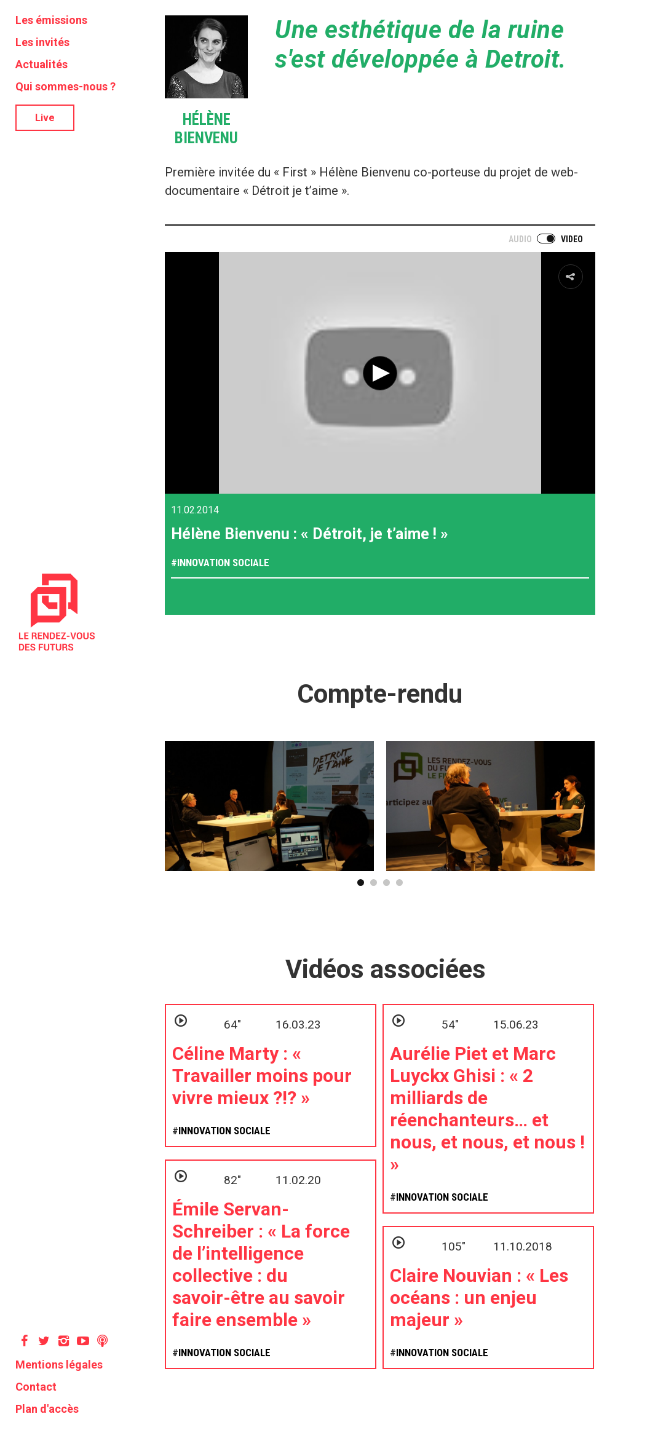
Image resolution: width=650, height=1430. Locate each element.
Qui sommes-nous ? (65, 86)
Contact (36, 1386)
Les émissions (51, 20)
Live (45, 118)
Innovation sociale (223, 562)
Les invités (42, 42)
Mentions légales (59, 1364)
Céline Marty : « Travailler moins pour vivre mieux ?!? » (262, 1075)
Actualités (41, 64)
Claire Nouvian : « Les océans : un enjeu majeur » (479, 1297)
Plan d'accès (47, 1408)
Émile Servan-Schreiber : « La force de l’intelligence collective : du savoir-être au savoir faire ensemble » (261, 1264)
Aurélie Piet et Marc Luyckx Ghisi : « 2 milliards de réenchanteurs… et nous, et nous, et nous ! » (487, 1109)
